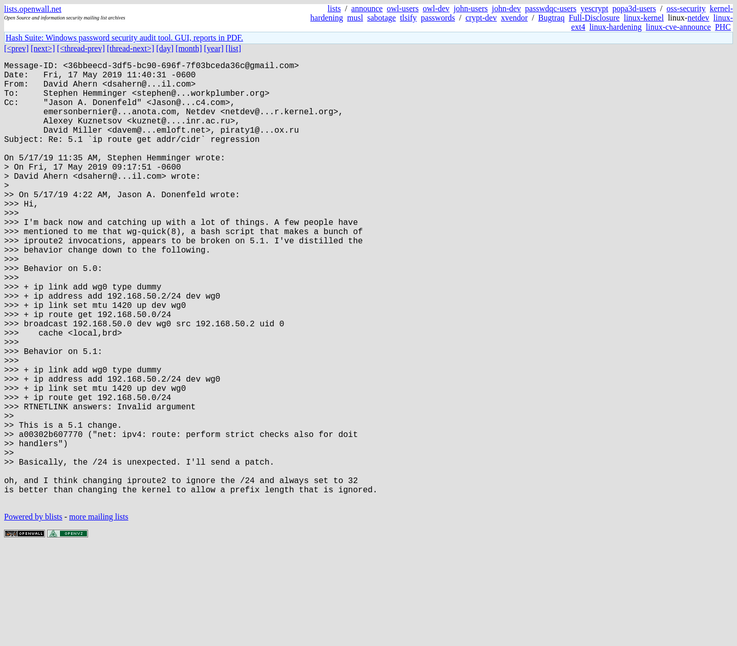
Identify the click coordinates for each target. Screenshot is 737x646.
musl (355, 17)
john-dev (506, 8)
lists (334, 8)
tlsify (408, 17)
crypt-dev (480, 17)
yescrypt (594, 8)
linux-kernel (644, 17)
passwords (438, 17)
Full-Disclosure (594, 17)
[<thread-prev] (80, 48)
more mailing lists (98, 615)
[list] (233, 48)
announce (366, 8)
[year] (214, 48)
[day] (165, 48)
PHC (723, 27)
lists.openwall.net (32, 9)
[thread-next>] (131, 48)
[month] (189, 48)
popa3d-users (634, 8)
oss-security (685, 8)
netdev (698, 17)
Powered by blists (33, 615)
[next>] (43, 48)
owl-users (403, 8)
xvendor (514, 17)
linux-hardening (616, 27)
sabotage (381, 17)
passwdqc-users (550, 8)
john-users (470, 8)
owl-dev (436, 8)
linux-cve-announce (678, 27)
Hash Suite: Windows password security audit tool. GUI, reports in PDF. (124, 37)
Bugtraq (551, 17)
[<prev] (16, 48)
